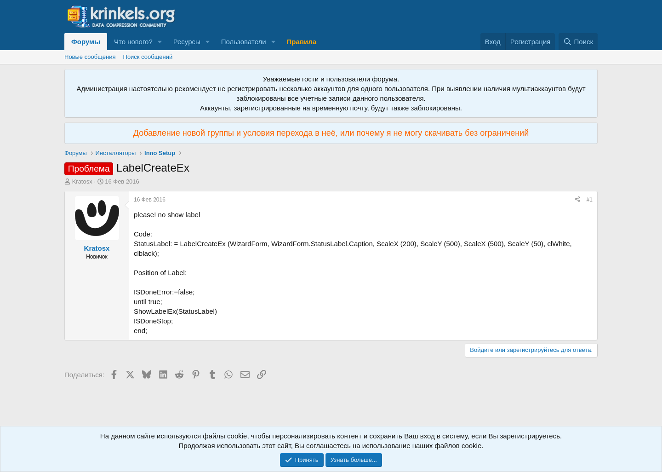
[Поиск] (578, 41)
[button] (160, 41)
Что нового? (133, 42)
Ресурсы (186, 42)
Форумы (85, 42)
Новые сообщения (90, 56)
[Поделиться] (577, 200)
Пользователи (243, 42)
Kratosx (82, 181)
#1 (590, 199)
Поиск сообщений (148, 56)
